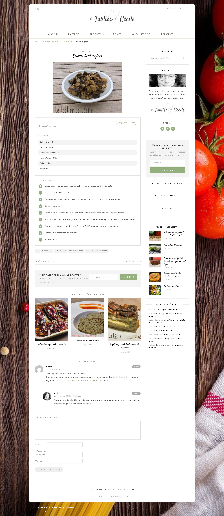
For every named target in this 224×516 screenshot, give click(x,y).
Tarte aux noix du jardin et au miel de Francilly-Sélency (174, 233)
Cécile (52, 261)
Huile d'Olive (60, 251)
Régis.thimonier (156, 320)
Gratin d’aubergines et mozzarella (51, 344)
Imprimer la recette (126, 123)
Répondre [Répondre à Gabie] (136, 366)
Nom (37, 444)
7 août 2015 (40, 261)
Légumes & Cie (56, 42)
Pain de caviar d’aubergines (88, 340)
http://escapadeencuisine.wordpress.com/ (78, 380)
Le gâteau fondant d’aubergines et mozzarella (124, 345)
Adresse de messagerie (40, 452)
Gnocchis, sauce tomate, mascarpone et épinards (172, 274)
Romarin (89, 251)
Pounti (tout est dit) (170, 330)
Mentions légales (42, 510)
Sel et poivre (102, 251)
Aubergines (68, 42)
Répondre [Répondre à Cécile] (136, 393)
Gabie (49, 366)
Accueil (37, 42)
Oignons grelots (76, 251)
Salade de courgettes (171, 286)
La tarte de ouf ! (168, 326)
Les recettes (46, 42)
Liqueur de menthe (170, 309)
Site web (38, 461)
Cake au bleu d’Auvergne (173, 245)
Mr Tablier (153, 334)
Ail (37, 251)
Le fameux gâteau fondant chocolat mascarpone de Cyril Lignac (175, 261)
